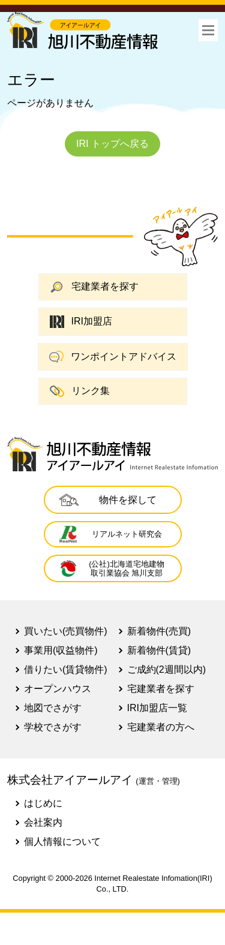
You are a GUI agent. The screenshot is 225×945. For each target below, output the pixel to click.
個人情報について (62, 841)
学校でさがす (53, 727)
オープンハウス (57, 689)
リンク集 (80, 391)
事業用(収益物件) (61, 650)
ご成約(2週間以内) (166, 669)
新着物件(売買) (159, 631)
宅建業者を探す (94, 287)
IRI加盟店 (81, 321)
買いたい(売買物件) (65, 631)
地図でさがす (53, 708)
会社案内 (43, 822)
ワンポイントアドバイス (112, 357)
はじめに (43, 803)
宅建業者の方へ (160, 727)
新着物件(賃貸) (159, 650)
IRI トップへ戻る (112, 144)
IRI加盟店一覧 (157, 708)
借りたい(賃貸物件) (65, 669)
